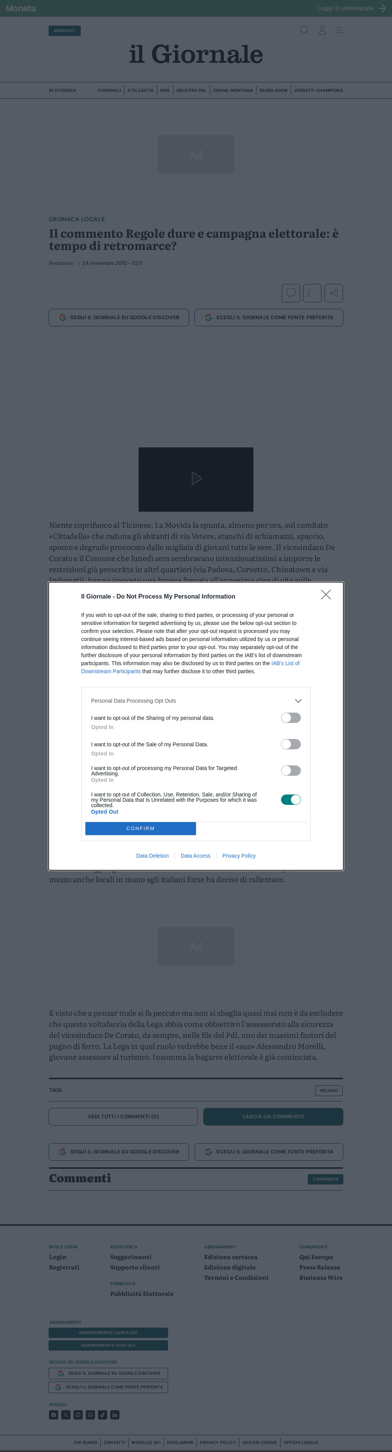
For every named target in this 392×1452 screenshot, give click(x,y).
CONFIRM (140, 828)
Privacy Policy (239, 856)
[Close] (328, 597)
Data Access (196, 856)
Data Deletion (152, 856)
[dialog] (196, 726)
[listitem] (196, 701)
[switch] (291, 718)
